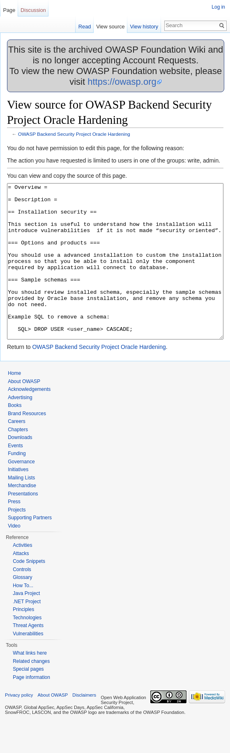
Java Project (26, 624)
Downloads (20, 468)
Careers (16, 452)
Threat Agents (28, 656)
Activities (22, 576)
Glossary (22, 608)
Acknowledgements (29, 420)
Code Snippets (29, 592)
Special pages (28, 700)
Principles (23, 640)
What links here (30, 684)
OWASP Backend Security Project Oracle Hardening (74, 134)
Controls (22, 600)
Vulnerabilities (28, 664)
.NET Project (27, 632)
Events (15, 476)
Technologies (27, 648)
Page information (31, 708)
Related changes (31, 692)
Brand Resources (27, 444)
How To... (23, 616)
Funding (16, 484)
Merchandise (22, 516)
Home (14, 404)
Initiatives (18, 500)
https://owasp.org (121, 82)
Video (14, 557)
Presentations (23, 525)
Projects (16, 541)
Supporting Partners (30, 548)
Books (14, 436)
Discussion (33, 10)
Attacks (21, 584)
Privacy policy (19, 725)
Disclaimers (84, 725)
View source (110, 26)
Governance (21, 492)
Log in (218, 7)
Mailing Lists (21, 508)
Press (14, 532)
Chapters (18, 460)
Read (84, 26)
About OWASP (24, 412)
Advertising (20, 428)
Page (9, 10)
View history (144, 26)
